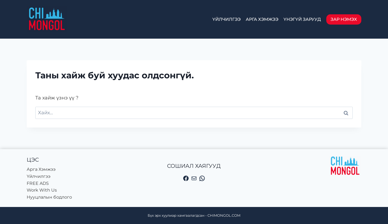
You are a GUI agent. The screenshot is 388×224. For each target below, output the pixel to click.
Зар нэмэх (344, 19)
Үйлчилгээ (226, 19)
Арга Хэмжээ (262, 19)
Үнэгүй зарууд (302, 19)
